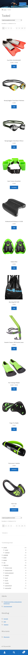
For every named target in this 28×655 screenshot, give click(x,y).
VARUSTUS (5, 565)
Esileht (4, 9)
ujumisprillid (8, 588)
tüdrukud (7, 552)
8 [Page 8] (16, 28)
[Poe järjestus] (12, 20)
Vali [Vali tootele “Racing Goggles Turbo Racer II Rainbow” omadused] (14, 106)
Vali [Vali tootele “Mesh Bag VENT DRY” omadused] (14, 308)
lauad (6, 578)
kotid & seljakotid (9, 573)
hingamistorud (8, 570)
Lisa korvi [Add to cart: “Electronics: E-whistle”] (14, 469)
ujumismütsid (8, 585)
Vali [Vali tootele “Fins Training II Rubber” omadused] (14, 389)
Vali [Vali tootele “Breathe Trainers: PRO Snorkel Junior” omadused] (14, 348)
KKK (5, 621)
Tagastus (6, 624)
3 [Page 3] (8, 28)
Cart (22, 651)
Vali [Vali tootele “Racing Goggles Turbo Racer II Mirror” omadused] (14, 147)
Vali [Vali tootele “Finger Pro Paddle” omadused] (14, 429)
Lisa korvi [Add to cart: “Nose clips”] (14, 510)
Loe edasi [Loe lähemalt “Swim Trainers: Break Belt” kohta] (14, 187)
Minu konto (6, 637)
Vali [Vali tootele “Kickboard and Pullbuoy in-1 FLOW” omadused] (14, 227)
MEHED (4, 557)
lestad (6, 580)
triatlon (7, 583)
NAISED (5, 560)
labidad (7, 575)
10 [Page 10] (22, 28)
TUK (4, 562)
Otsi (14, 652)
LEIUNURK (5, 555)
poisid (6, 550)
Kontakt (6, 619)
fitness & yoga (8, 568)
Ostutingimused (8, 606)
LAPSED (5, 547)
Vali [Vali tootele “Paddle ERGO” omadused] (14, 268)
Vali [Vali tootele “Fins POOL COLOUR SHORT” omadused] (14, 66)
